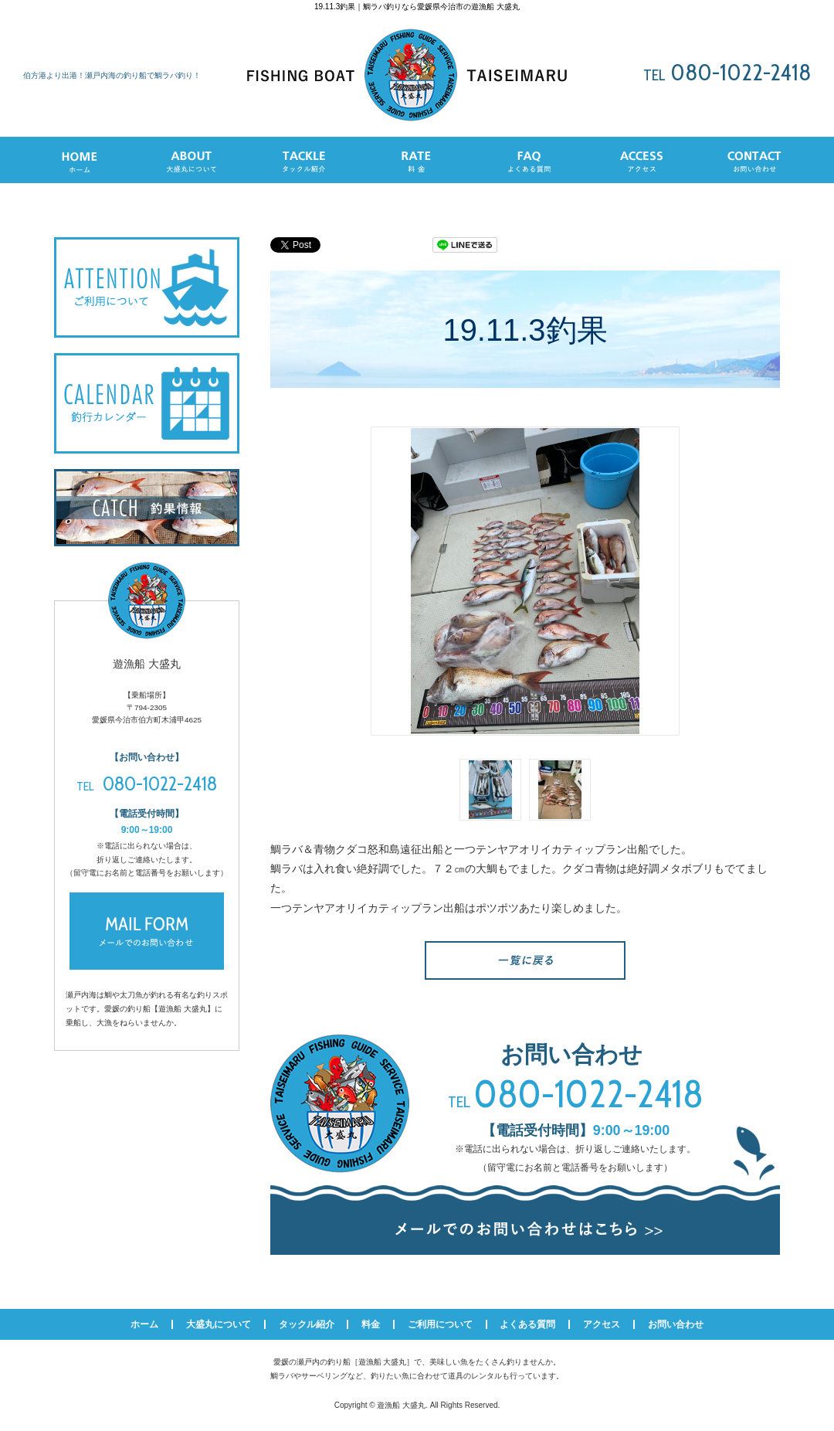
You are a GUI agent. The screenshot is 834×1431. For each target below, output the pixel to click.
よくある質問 (527, 1324)
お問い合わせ (675, 1324)
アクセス (601, 1324)
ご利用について (440, 1324)
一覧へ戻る (525, 960)
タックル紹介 (306, 1324)
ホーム (144, 1324)
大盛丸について (218, 1324)
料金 (370, 1324)
